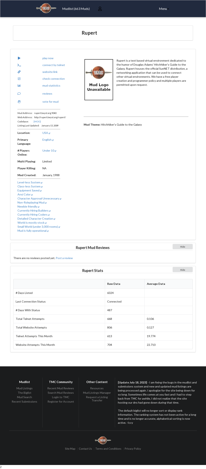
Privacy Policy (133, 449)
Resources (97, 388)
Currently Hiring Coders (34, 214)
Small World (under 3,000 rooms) (39, 226)
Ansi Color (25, 194)
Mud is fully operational (33, 230)
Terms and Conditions (108, 449)
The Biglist (24, 392)
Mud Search (24, 397)
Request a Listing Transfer (97, 398)
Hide (182, 246)
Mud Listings (24, 388)
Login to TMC (60, 397)
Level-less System (30, 182)
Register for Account (60, 401)
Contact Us (85, 449)
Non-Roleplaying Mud (32, 202)
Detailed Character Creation (36, 218)
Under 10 (49, 150)
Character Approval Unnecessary (39, 198)
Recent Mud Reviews (60, 388)
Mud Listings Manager (97, 392)
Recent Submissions (24, 401)
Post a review (64, 258)
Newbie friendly (28, 206)
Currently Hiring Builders (34, 210)
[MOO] (37, 121)
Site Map (70, 449)
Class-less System (30, 186)
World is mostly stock (32, 222)
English (48, 139)
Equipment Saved (30, 190)
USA (46, 132)
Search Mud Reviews (61, 392)
